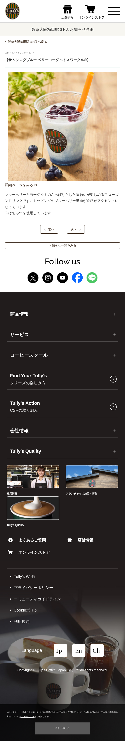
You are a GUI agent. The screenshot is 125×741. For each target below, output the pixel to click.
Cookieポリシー (28, 610)
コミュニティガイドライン (37, 599)
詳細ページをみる (21, 185)
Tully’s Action (25, 407)
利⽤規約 (22, 621)
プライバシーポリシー (33, 587)
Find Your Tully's (28, 379)
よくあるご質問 (27, 540)
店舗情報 (80, 540)
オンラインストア (29, 552)
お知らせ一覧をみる (62, 245)
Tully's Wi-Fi (24, 576)
